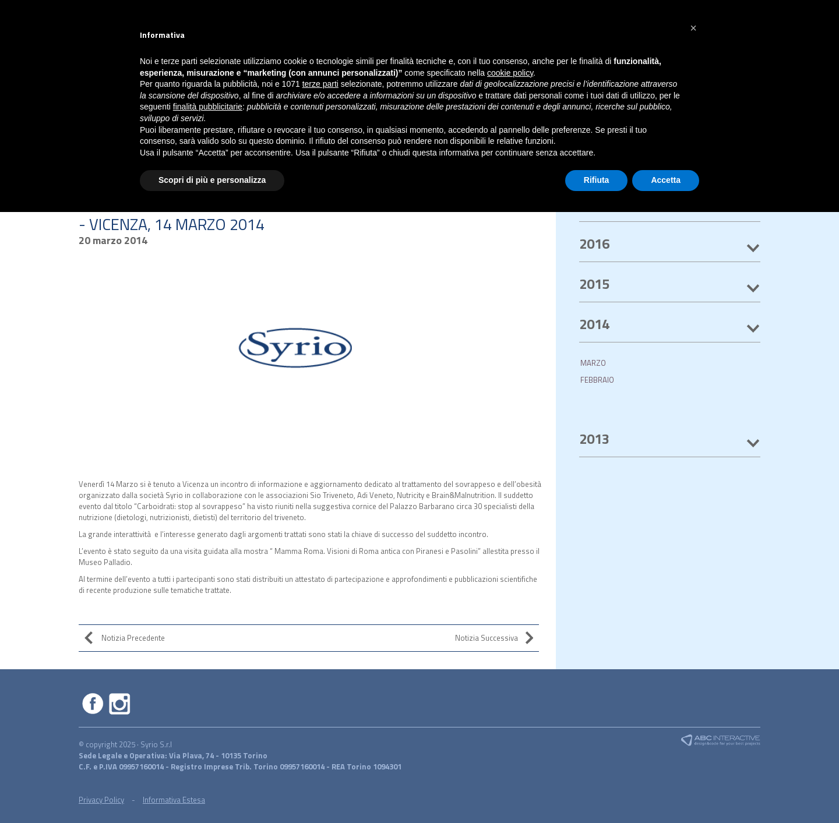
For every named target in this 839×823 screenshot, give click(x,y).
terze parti (320, 84)
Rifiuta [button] (596, 180)
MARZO (593, 363)
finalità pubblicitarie (207, 106)
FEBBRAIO (597, 380)
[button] (693, 28)
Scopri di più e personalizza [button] (212, 180)
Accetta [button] (666, 180)
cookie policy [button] (510, 72)
